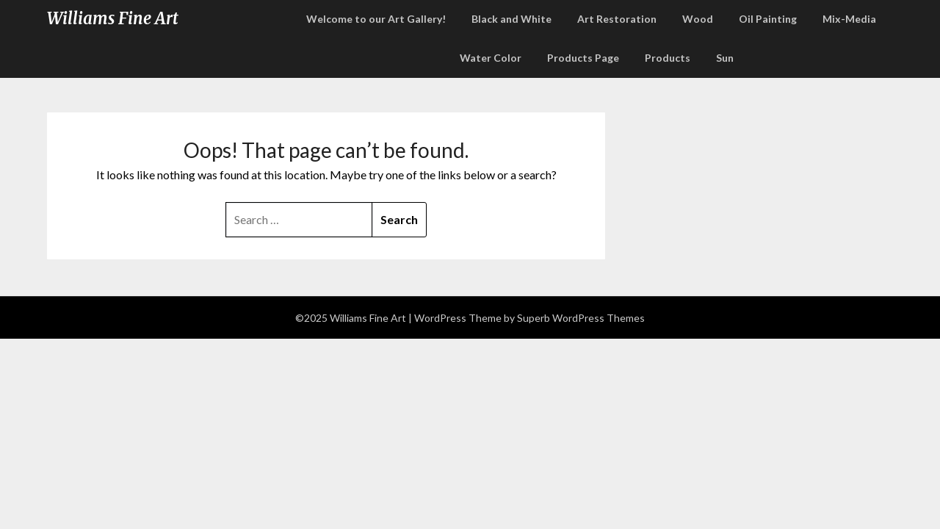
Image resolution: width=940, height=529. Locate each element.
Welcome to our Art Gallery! (376, 18)
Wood (697, 18)
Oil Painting (768, 18)
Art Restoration (617, 18)
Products (667, 57)
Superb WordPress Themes (581, 318)
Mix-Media (849, 18)
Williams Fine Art (112, 18)
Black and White (511, 18)
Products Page (583, 57)
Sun (725, 57)
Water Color (490, 57)
